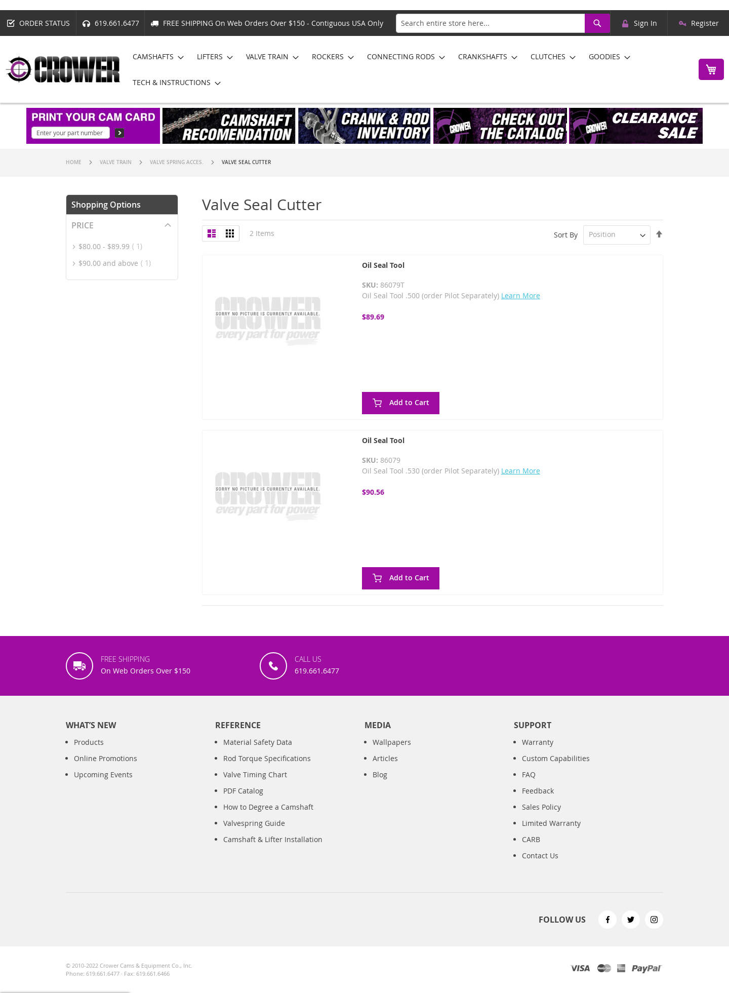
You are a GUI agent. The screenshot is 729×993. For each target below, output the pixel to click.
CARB (531, 839)
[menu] (407, 69)
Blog (380, 774)
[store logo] (63, 69)
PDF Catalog (243, 791)
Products (89, 742)
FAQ (529, 774)
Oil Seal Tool (383, 265)
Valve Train (116, 162)
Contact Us (540, 855)
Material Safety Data (257, 742)
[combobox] (503, 23)
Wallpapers (392, 742)
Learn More (520, 295)
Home (74, 162)
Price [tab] (82, 225)
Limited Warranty (551, 823)
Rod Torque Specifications (267, 758)
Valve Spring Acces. (177, 162)
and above (117, 263)
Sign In (645, 23)
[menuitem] (155, 56)
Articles (385, 758)
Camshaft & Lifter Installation (272, 839)
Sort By (566, 234)
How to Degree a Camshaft (268, 807)
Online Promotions (105, 758)
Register (705, 23)
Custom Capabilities (556, 758)
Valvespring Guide (254, 823)
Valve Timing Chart (255, 774)
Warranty (537, 742)
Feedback (538, 791)
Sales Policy (541, 807)
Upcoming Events (103, 774)
